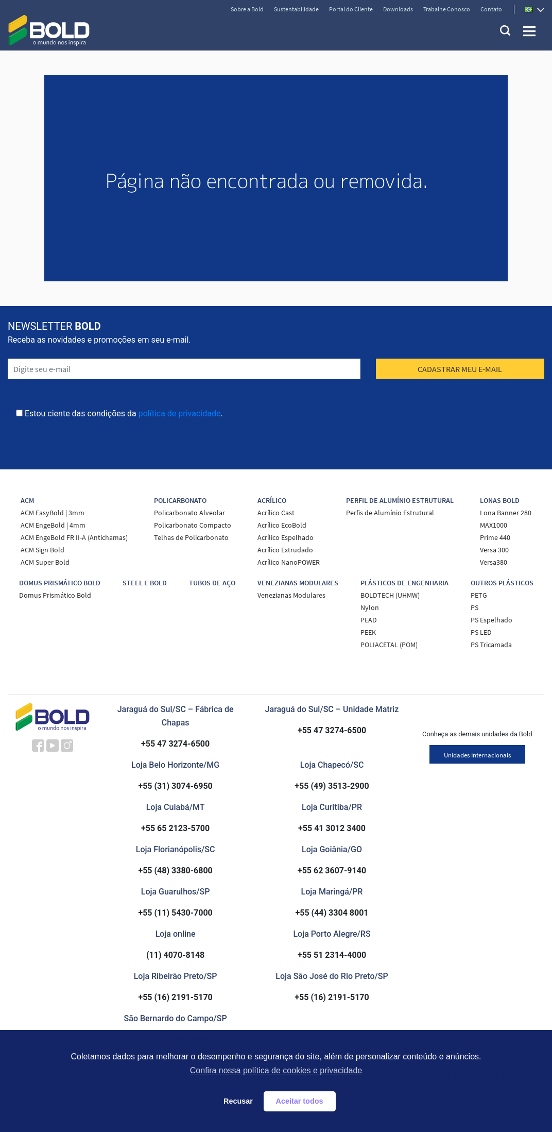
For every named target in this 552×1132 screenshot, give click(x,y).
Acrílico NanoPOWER (288, 562)
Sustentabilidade (296, 9)
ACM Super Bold (45, 562)
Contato (491, 9)
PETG (479, 595)
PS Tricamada (491, 644)
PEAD (368, 619)
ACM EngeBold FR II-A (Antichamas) (74, 537)
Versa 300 (494, 549)
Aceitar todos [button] (299, 1101)
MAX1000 (493, 525)
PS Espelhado (491, 619)
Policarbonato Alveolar (189, 512)
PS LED (481, 632)
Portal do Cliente (351, 9)
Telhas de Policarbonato (191, 537)
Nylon (369, 607)
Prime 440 (495, 537)
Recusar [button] (238, 1101)
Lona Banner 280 (505, 512)
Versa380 (493, 562)
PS (474, 607)
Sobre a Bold (247, 9)
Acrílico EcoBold (281, 525)
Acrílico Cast (276, 512)
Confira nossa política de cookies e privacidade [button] (276, 1070)
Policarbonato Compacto (192, 525)
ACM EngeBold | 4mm (53, 525)
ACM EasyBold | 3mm (52, 512)
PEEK (368, 632)
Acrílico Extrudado (285, 549)
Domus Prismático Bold (55, 595)
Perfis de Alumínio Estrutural (390, 512)
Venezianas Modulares (291, 595)
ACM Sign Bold (42, 549)
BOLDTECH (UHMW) (390, 595)
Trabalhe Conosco (446, 9)
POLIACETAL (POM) (389, 644)
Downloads (398, 9)
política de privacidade (180, 413)
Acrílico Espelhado (285, 537)
